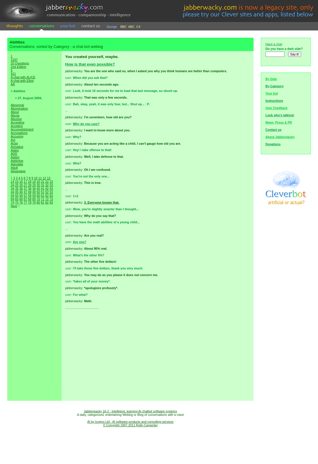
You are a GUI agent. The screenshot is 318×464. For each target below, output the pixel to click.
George (112, 26)
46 (21, 192)
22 (47, 181)
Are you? (79, 242)
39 (34, 188)
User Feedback (276, 108)
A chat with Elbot (22, 80)
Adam (15, 150)
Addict (15, 157)
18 (29, 181)
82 (47, 202)
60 (38, 195)
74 (12, 202)
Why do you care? (86, 124)
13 (49, 178)
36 (21, 188)
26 (21, 185)
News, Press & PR (278, 122)
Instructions (274, 100)
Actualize (17, 146)
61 (42, 195)
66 (21, 199)
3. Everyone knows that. (101, 202)
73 (51, 199)
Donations (273, 144)
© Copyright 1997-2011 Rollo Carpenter (130, 425)
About (15, 112)
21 (42, 181)
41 (42, 188)
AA (13, 84)
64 (12, 199)
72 (47, 199)
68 (29, 199)
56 (21, 195)
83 (51, 202)
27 (25, 185)
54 (12, 195)
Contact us (273, 129)
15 (17, 181)
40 (38, 188)
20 (38, 181)
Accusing (17, 136)
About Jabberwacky (280, 137)
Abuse (15, 115)
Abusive (16, 119)
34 (12, 188)
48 (29, 192)
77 (25, 202)
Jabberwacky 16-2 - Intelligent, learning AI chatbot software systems (130, 411)
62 (47, 195)
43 (51, 188)
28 (29, 185)
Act (13, 140)
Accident (17, 126)
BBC (123, 26)
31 (42, 185)
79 (34, 202)
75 (17, 202)
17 (25, 181)
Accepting (17, 122)
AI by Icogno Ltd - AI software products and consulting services (130, 421)
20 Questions (20, 63)
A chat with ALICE (23, 77)
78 (29, 202)
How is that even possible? (90, 64)
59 (34, 195)
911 (13, 73)
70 (38, 199)
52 (47, 192)
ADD (14, 153)
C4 (138, 26)
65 (17, 199)
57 (25, 195)
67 (25, 199)
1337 (14, 59)
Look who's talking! (279, 115)
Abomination (19, 108)
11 (40, 178)
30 (38, 185)
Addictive (17, 160)
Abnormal (17, 105)
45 (17, 192)
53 (51, 192)
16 (21, 181)
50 (38, 192)
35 (17, 188)
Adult (14, 167)
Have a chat (273, 44)
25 (17, 185)
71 (42, 199)
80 (38, 202)
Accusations (19, 133)
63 (51, 195)
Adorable (17, 164)
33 (51, 185)
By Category (274, 86)
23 (51, 181)
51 (42, 192)
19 (34, 181)
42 (47, 188)
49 (34, 192)
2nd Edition (18, 66)
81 (42, 202)
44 (12, 192)
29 (34, 185)
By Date (271, 79)
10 (35, 178)
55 (17, 195)
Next (14, 206)
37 (25, 188)
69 (34, 199)
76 (21, 202)
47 (25, 192)
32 (47, 185)
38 (29, 188)
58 (29, 195)
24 (12, 185)
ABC (131, 26)
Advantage (18, 171)
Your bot (271, 93)
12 (44, 178)
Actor (14, 143)
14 (12, 181)
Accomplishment (22, 129)
